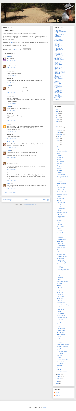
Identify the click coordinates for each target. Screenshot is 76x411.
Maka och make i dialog (63, 305)
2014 (57, 111)
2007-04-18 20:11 (11, 180)
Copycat (59, 228)
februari (59, 376)
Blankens (56, 35)
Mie (8, 124)
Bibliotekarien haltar (62, 194)
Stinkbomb (59, 250)
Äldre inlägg (45, 199)
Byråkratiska (60, 235)
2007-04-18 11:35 (11, 147)
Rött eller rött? (60, 294)
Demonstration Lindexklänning (61, 261)
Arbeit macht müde (61, 192)
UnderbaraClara (58, 92)
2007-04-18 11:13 (11, 131)
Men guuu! (59, 273)
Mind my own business (59, 71)
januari (59, 378)
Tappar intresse (61, 334)
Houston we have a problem (61, 341)
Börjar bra (59, 170)
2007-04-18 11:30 (11, 138)
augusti (59, 136)
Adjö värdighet (60, 161)
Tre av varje (60, 241)
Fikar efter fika (60, 296)
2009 (57, 121)
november (60, 130)
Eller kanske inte (58, 45)
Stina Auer (56, 87)
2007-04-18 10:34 (11, 121)
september (60, 134)
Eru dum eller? (60, 332)
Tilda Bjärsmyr (57, 91)
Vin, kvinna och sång (62, 151)
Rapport (59, 311)
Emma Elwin (57, 47)
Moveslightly (57, 73)
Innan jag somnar (61, 174)
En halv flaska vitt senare (61, 180)
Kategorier (59, 290)
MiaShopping (57, 68)
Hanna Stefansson (58, 54)
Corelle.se (56, 41)
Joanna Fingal (57, 58)
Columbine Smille (58, 40)
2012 (57, 115)
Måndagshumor (61, 247)
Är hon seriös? (60, 226)
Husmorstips (60, 277)
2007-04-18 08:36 (11, 103)
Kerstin (9, 56)
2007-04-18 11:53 (11, 157)
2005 (57, 383)
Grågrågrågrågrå (61, 330)
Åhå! (58, 367)
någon (12, 42)
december (60, 128)
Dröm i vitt (59, 300)
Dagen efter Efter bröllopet (61, 362)
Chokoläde (59, 172)
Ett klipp (59, 206)
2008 (57, 124)
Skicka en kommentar (10, 192)
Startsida (26, 199)
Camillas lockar (11, 141)
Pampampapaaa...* (61, 166)
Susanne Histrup (58, 89)
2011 (57, 117)
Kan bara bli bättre (61, 239)
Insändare (59, 224)
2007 (57, 126)
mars (58, 374)
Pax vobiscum (60, 258)
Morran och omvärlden (59, 72)
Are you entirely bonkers (60, 31)
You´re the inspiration (62, 183)
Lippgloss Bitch (58, 64)
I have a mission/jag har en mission (63, 270)
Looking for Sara (58, 67)
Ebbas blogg (57, 43)
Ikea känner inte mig (62, 371)
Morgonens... (60, 298)
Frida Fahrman (58, 52)
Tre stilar (59, 285)
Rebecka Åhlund (58, 83)
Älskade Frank (60, 313)
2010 (57, 119)
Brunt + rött (60, 319)
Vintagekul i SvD (61, 254)
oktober (59, 132)
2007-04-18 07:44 (11, 60)
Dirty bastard (60, 353)
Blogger (44, 407)
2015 (57, 109)
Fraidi (55, 50)
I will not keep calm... (59, 55)
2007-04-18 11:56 (11, 169)
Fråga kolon (60, 163)
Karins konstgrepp (58, 61)
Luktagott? (59, 288)
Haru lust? (59, 210)
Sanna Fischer (57, 85)
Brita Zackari (57, 36)
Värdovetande (60, 198)
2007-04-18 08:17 (11, 82)
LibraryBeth (57, 63)
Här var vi (59, 155)
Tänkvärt (59, 200)
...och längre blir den (62, 317)
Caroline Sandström (59, 38)
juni (58, 140)
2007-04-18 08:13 (11, 75)
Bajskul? (59, 159)
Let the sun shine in (62, 189)
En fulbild (59, 283)
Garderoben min (58, 53)
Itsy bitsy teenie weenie (62, 149)
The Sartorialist (58, 90)
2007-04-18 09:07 (11, 110)
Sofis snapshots (58, 86)
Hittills (58, 222)
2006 (57, 381)
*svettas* (59, 279)
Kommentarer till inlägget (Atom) (30, 204)
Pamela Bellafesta (58, 80)
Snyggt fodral (60, 275)
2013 (57, 113)
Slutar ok (59, 168)
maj (58, 142)
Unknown (58, 395)
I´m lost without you (61, 233)
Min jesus (59, 365)
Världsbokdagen (61, 245)
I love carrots (60, 243)
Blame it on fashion (59, 34)
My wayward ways (58, 75)
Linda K (9, 63)
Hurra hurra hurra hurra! (63, 344)
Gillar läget (59, 220)
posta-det (59, 214)
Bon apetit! (59, 230)
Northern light (57, 76)
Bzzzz (58, 185)
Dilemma (59, 357)
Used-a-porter (57, 94)
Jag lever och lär (61, 187)
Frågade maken (61, 252)
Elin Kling (56, 44)
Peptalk (59, 326)
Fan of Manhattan (61, 324)
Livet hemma (57, 66)
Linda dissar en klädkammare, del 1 (62, 217)
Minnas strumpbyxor (62, 212)
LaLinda (56, 62)
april (58, 145)
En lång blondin (58, 48)
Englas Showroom (58, 49)
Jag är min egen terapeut (61, 203)
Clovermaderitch (58, 39)
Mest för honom (61, 302)
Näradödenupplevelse (62, 281)
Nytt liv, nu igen (61, 208)
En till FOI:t (60, 292)
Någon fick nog (60, 309)
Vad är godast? (61, 339)
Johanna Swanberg (59, 59)
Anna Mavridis (57, 30)
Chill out (59, 146)
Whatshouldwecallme (59, 97)
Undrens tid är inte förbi (62, 359)
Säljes (58, 153)
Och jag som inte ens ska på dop (62, 266)
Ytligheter (56, 99)
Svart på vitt (60, 157)
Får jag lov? (60, 237)
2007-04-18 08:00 (11, 68)
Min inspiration (57, 69)
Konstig (59, 322)
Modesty (59, 196)
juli (58, 138)
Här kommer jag (61, 328)
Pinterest (56, 81)
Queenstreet (57, 82)
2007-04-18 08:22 (11, 93)
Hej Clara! (59, 355)
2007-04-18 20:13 (11, 189)
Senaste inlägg (7, 199)
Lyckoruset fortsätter (62, 256)
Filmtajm (59, 369)
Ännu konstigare (61, 315)
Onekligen (56, 77)
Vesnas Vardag (58, 96)
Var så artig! (57, 95)
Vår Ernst (59, 307)
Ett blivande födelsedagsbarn (62, 350)
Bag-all (56, 33)
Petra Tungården (58, 78)
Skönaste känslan (61, 264)
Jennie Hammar (58, 57)
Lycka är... (59, 336)
